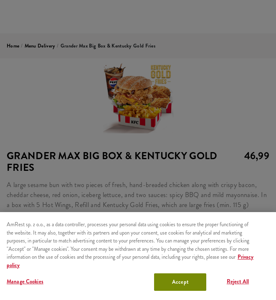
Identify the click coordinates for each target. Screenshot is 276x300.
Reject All (238, 281)
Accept (180, 282)
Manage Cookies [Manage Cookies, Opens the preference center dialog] (25, 281)
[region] (138, 256)
